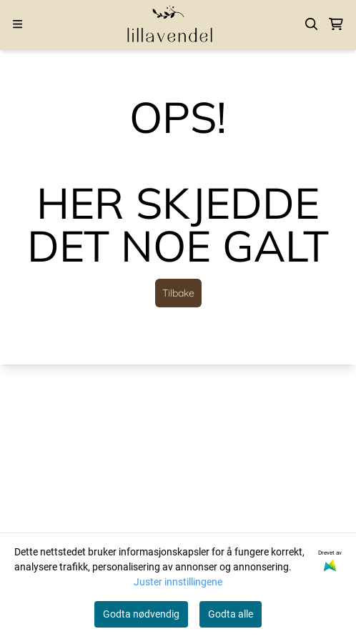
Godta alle (230, 614)
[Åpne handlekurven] (336, 24)
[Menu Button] (17, 24)
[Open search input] (311, 24)
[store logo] (170, 24)
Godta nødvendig (141, 614)
